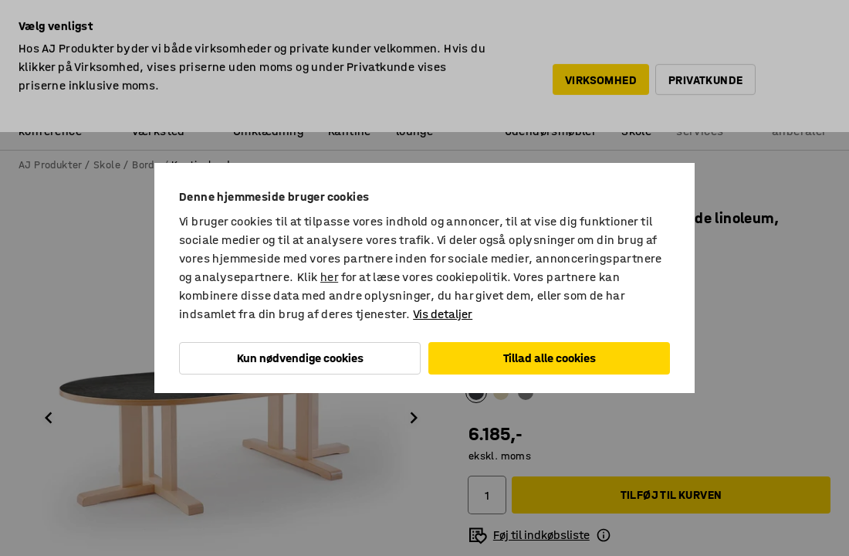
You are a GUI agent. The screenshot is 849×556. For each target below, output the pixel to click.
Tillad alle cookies (549, 358)
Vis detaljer (442, 314)
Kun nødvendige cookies (300, 358)
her (329, 277)
